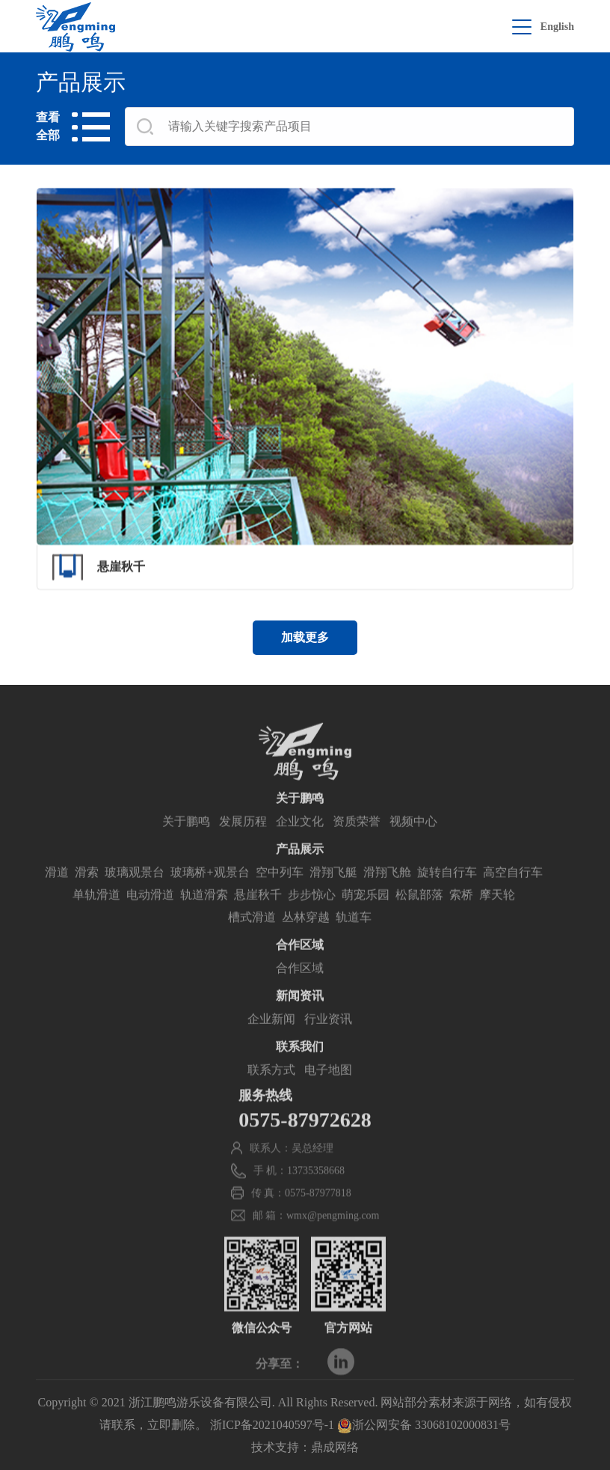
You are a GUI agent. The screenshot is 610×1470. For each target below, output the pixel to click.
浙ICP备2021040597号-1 (272, 1424)
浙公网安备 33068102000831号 (424, 1424)
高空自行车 (513, 891)
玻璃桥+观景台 (209, 891)
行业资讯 (328, 1038)
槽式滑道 (252, 936)
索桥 (461, 914)
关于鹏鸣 (186, 841)
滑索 (87, 891)
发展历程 (243, 841)
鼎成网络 (335, 1447)
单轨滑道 (96, 914)
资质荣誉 (357, 841)
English (557, 26)
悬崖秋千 (258, 914)
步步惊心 (312, 914)
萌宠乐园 (365, 914)
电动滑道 (150, 914)
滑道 (57, 891)
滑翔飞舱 (387, 891)
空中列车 (280, 891)
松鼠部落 (419, 914)
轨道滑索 (204, 914)
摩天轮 (497, 914)
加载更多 (305, 637)
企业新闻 (271, 1038)
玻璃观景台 (134, 891)
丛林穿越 (306, 936)
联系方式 (271, 1089)
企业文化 (300, 841)
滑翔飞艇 (333, 891)
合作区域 (300, 987)
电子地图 (328, 1089)
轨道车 (354, 936)
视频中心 (413, 841)
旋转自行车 (447, 891)
